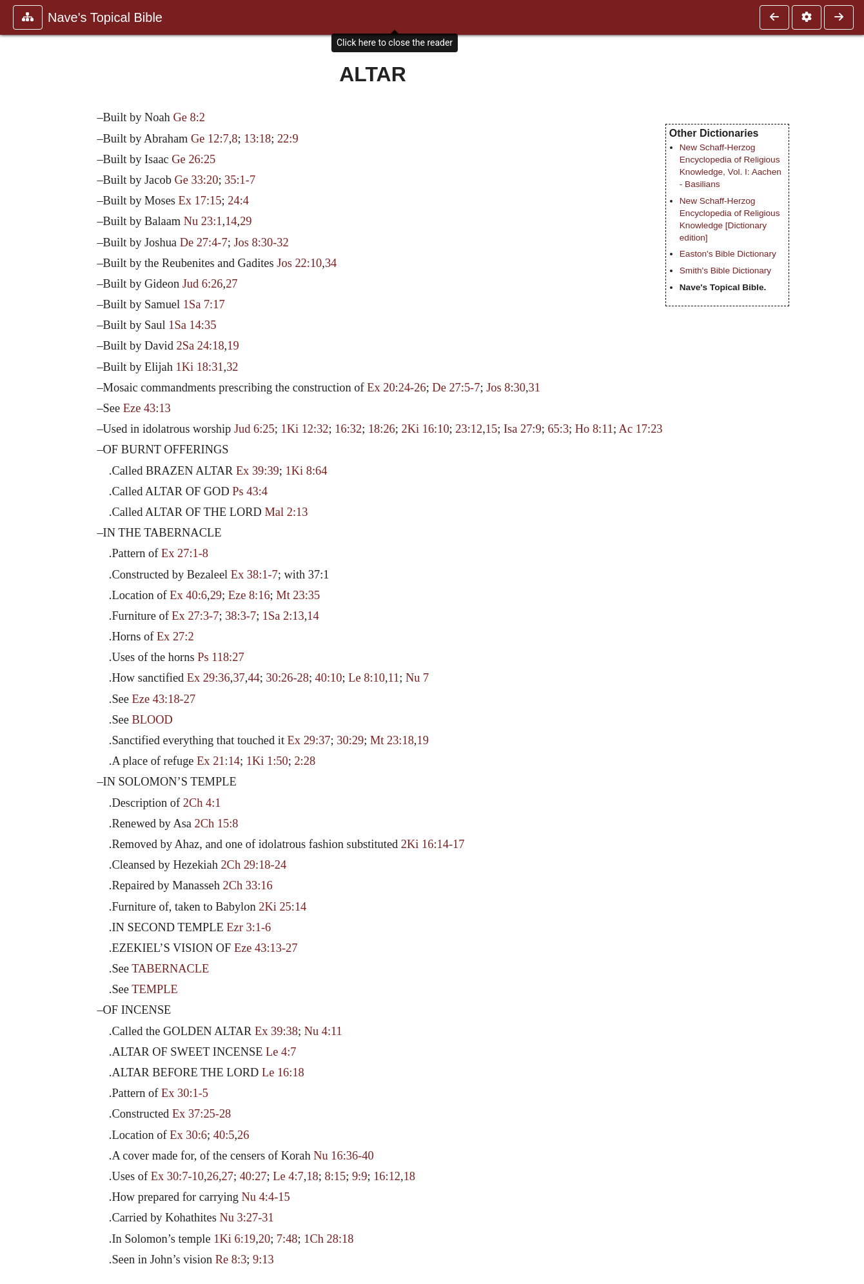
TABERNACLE (170, 968)
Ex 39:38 (276, 1031)
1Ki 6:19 (234, 1238)
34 (331, 263)
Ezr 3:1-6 (248, 927)
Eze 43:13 (147, 408)
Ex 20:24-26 (396, 387)
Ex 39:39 (257, 470)
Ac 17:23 (641, 428)
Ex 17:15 (200, 200)
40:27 (253, 1176)
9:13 (263, 1259)
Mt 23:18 (392, 740)
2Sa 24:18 (200, 345)
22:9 (288, 138)
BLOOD (152, 719)
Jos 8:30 (505, 387)
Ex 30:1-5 (184, 1093)
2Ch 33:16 (248, 885)
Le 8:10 (366, 677)
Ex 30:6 (188, 1135)
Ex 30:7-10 (177, 1176)
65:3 (558, 428)
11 (394, 677)
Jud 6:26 (202, 283)
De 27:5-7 (456, 387)
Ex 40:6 (188, 595)
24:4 (238, 200)
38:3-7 (240, 615)
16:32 (348, 428)
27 (231, 283)
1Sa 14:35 (192, 325)
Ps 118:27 (220, 657)
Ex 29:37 (309, 740)
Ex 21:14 (218, 761)
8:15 (335, 1176)
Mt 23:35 (298, 595)
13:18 (257, 138)
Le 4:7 (281, 1051)
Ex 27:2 (175, 636)
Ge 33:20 (196, 179)
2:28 (304, 761)
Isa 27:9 (523, 428)
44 (253, 677)
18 (312, 1176)
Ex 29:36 (208, 677)
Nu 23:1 (203, 221)
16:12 (386, 1176)
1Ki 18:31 (199, 367)
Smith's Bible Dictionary (725, 270)
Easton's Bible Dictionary (728, 254)
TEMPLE (155, 989)
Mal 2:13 (286, 512)
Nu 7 (417, 677)
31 (534, 387)
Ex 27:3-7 (195, 615)
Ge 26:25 (193, 159)
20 (264, 1238)
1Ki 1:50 (267, 761)
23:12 (468, 428)
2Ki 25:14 (282, 906)
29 (245, 221)
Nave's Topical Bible (105, 17)
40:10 (328, 677)
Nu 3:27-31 (246, 1217)
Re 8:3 (231, 1259)
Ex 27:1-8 (184, 553)
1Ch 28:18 (328, 1238)
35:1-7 (239, 179)
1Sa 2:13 (283, 615)
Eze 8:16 (249, 595)
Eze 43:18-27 (164, 699)
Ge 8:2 (189, 117)
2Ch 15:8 (217, 823)
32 (232, 367)
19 (233, 345)
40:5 (224, 1135)
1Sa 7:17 (204, 304)
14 (231, 221)
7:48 (287, 1238)
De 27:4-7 (204, 242)
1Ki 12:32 (304, 428)
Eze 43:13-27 (266, 948)
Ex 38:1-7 (254, 574)
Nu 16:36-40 (343, 1155)
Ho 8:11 (594, 428)
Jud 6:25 (254, 428)
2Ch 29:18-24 (253, 864)
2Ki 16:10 (425, 428)
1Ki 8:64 (307, 470)
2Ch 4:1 (202, 802)
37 (238, 677)
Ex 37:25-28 (201, 1113)
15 (491, 428)
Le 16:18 (283, 1072)
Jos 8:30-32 (260, 242)
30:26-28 (287, 677)
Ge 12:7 (210, 138)
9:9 (360, 1176)
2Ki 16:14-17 (433, 844)
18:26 (381, 428)
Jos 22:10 (299, 263)
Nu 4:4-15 (266, 1196)
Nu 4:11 (323, 1031)
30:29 (350, 740)
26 (243, 1135)
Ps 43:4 (250, 491)
